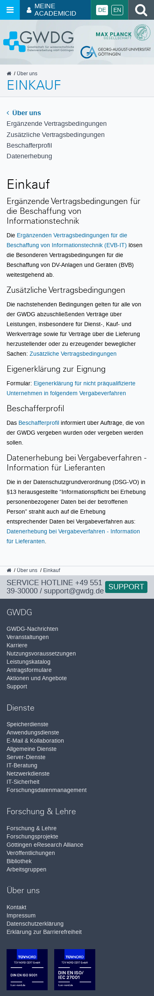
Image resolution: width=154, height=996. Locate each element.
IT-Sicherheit (23, 782)
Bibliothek (19, 861)
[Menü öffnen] (10, 10)
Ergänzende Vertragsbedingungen (57, 123)
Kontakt (16, 907)
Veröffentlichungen (31, 853)
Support (126, 587)
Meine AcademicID (51, 9)
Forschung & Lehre (32, 828)
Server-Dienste (26, 757)
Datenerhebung (29, 156)
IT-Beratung (22, 765)
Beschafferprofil (29, 145)
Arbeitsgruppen (26, 869)
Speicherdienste (27, 724)
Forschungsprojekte (32, 837)
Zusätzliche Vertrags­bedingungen (56, 134)
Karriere (17, 645)
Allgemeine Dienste (32, 749)
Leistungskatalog (29, 662)
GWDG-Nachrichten (32, 629)
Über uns (24, 112)
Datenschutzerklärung (35, 924)
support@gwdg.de (74, 591)
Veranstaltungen (28, 637)
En (117, 10)
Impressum (21, 916)
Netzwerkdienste (28, 774)
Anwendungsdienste (33, 733)
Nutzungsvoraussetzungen (41, 654)
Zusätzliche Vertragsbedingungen (73, 353)
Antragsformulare (29, 670)
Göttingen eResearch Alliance (45, 845)
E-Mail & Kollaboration (35, 741)
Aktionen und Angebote (37, 678)
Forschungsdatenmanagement (47, 790)
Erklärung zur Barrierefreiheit (44, 932)
